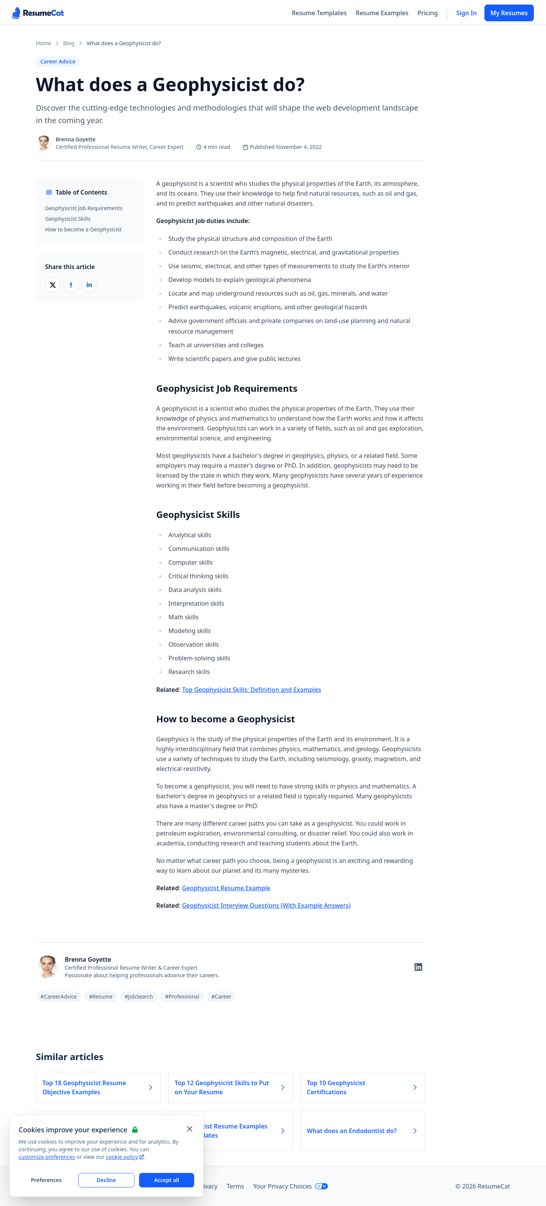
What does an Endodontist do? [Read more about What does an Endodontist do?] (363, 1131)
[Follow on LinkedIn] (418, 967)
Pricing (428, 13)
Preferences (46, 1180)
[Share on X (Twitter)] (52, 285)
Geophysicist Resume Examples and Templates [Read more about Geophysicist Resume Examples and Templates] (230, 1131)
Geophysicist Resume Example (226, 888)
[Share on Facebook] (71, 285)
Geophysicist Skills (68, 218)
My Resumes (509, 13)
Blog (68, 43)
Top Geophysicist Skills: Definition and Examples (251, 689)
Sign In (466, 13)
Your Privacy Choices (290, 1186)
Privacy (207, 1186)
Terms (235, 1186)
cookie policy (125, 1156)
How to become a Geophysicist (83, 229)
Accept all (166, 1180)
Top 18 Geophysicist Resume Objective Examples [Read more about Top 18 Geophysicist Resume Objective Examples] (98, 1087)
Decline (106, 1180)
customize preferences (47, 1156)
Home (43, 43)
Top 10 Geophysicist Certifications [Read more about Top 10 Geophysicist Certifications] (363, 1087)
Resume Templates (319, 13)
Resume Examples (382, 13)
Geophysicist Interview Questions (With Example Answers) (266, 905)
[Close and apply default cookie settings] (189, 1128)
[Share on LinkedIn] (89, 285)
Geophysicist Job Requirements (84, 208)
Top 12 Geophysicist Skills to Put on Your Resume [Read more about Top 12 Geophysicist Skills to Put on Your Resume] (230, 1087)
